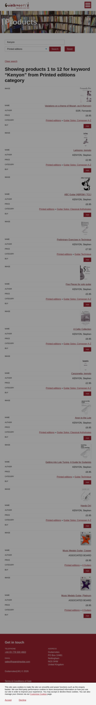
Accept (8, 700)
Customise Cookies (38, 694)
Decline (22, 700)
